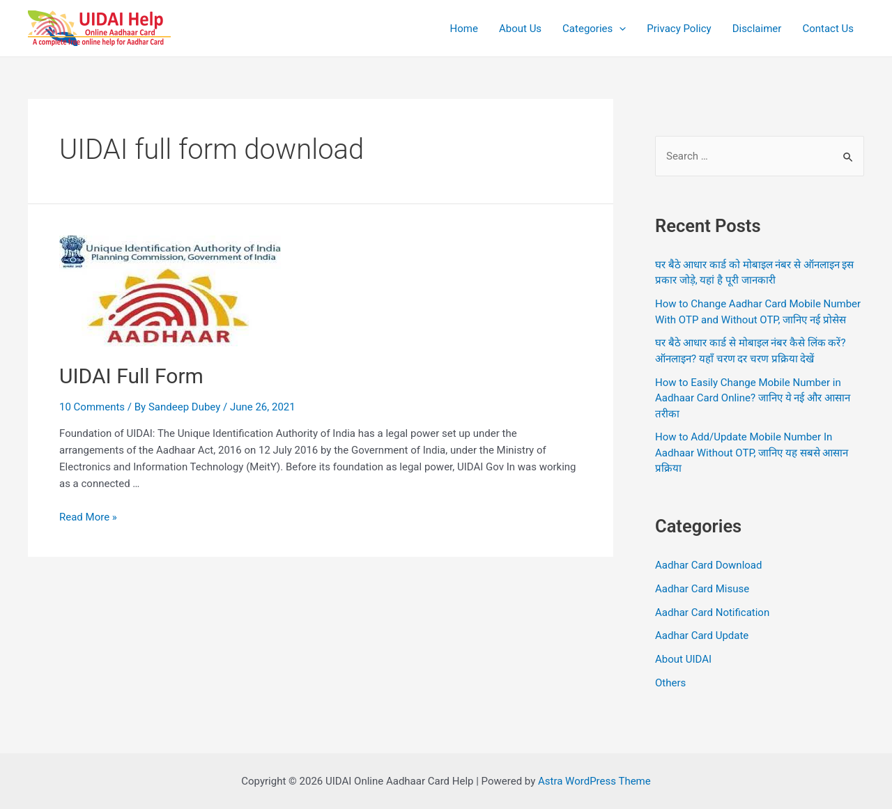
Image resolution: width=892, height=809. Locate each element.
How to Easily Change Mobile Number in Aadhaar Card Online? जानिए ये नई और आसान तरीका (752, 398)
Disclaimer (757, 28)
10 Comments (92, 407)
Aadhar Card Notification (712, 612)
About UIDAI (683, 659)
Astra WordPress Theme (594, 781)
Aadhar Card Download (708, 565)
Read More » (88, 517)
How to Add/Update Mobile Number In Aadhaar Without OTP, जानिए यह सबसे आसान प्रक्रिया (751, 453)
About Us (520, 28)
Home (464, 28)
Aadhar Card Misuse (702, 589)
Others (670, 683)
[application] (619, 28)
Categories (594, 28)
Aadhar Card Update (701, 635)
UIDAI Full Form (131, 376)
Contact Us (828, 28)
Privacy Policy (679, 28)
